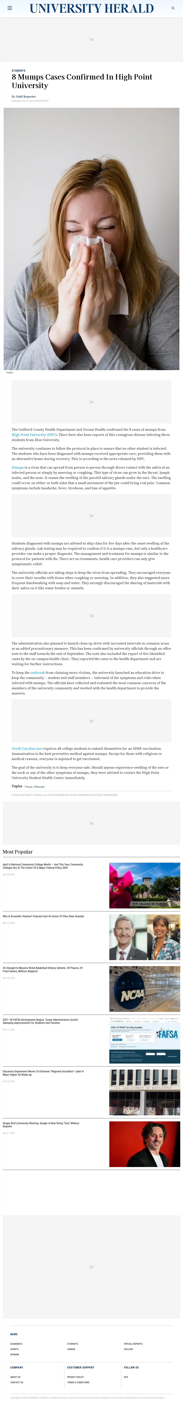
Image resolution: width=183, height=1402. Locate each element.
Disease (39, 786)
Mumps (18, 467)
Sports (14, 1349)
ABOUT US (15, 1377)
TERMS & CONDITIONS (78, 1382)
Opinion (14, 1354)
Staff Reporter (26, 96)
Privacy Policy (157, 1397)
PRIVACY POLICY (75, 1377)
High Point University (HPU (33, 434)
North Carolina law (27, 748)
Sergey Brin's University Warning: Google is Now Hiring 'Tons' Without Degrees (41, 1125)
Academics (16, 1343)
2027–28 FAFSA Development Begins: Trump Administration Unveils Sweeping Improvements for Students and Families (40, 1021)
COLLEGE (128, 1349)
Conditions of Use (137, 1397)
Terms (121, 1397)
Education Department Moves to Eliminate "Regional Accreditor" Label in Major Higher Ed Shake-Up (43, 1073)
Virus (28, 786)
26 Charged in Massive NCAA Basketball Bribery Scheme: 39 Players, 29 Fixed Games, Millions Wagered (43, 969)
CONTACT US (16, 1382)
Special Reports (133, 1343)
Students (18, 70)
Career (71, 1349)
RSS (126, 1377)
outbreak (37, 672)
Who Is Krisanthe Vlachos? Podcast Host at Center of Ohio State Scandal (43, 916)
